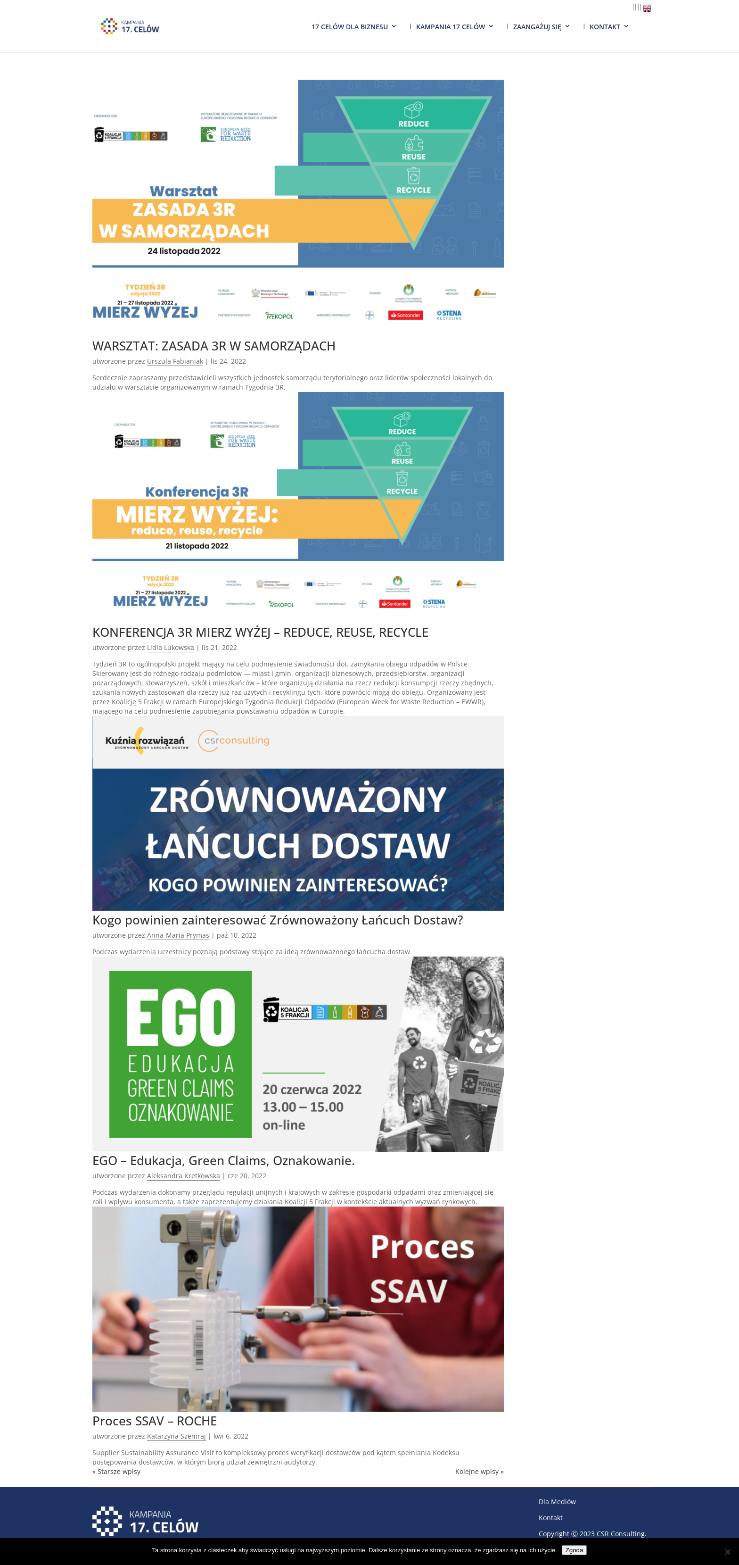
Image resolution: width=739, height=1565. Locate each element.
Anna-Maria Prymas (178, 935)
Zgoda (574, 1550)
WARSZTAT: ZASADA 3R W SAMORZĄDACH (214, 345)
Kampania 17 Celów (450, 26)
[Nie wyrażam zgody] (727, 1552)
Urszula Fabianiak (175, 361)
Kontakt (605, 26)
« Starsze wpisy (116, 1471)
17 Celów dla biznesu (350, 26)
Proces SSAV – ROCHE (154, 1420)
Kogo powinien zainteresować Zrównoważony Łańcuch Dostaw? (277, 919)
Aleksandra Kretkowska (183, 1175)
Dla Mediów (557, 1501)
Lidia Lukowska (170, 647)
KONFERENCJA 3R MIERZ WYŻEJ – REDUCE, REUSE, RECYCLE (260, 632)
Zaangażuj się (537, 26)
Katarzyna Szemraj (176, 1436)
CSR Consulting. (622, 1533)
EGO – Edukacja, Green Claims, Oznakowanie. (223, 1160)
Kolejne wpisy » (479, 1471)
